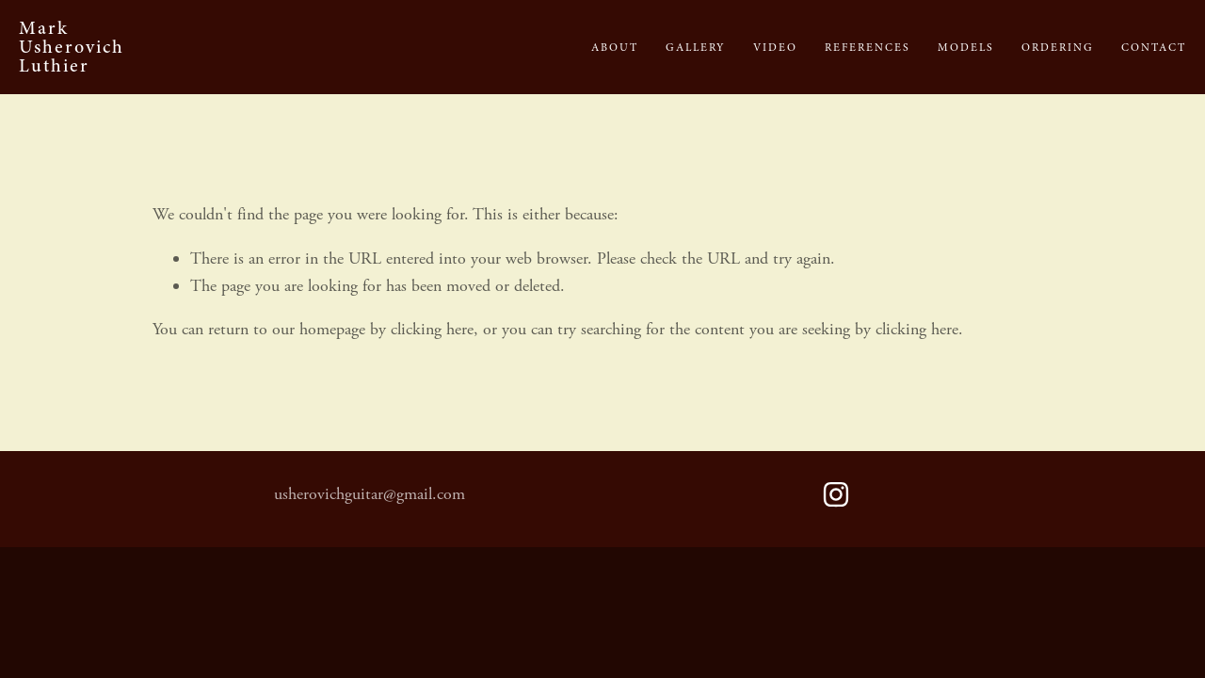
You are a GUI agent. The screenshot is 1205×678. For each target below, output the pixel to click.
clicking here (432, 329)
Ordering (1057, 47)
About (614, 47)
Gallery (696, 47)
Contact (1153, 47)
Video (775, 47)
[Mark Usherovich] (836, 494)
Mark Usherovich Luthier (71, 46)
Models (966, 47)
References (867, 47)
